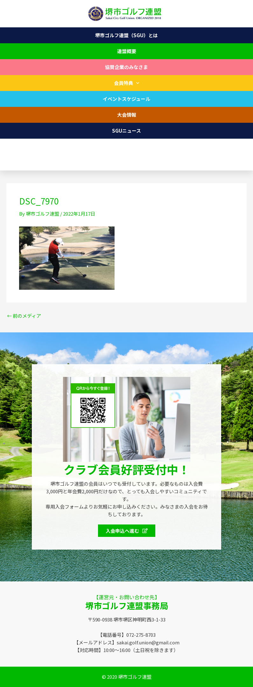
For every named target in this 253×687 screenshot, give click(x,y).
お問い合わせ (126, 146)
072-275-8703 (26, 162)
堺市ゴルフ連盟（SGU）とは (126, 35)
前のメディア (24, 315)
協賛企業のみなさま (126, 67)
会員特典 (126, 83)
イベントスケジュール (126, 98)
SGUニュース (126, 130)
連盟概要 (126, 51)
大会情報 (126, 114)
